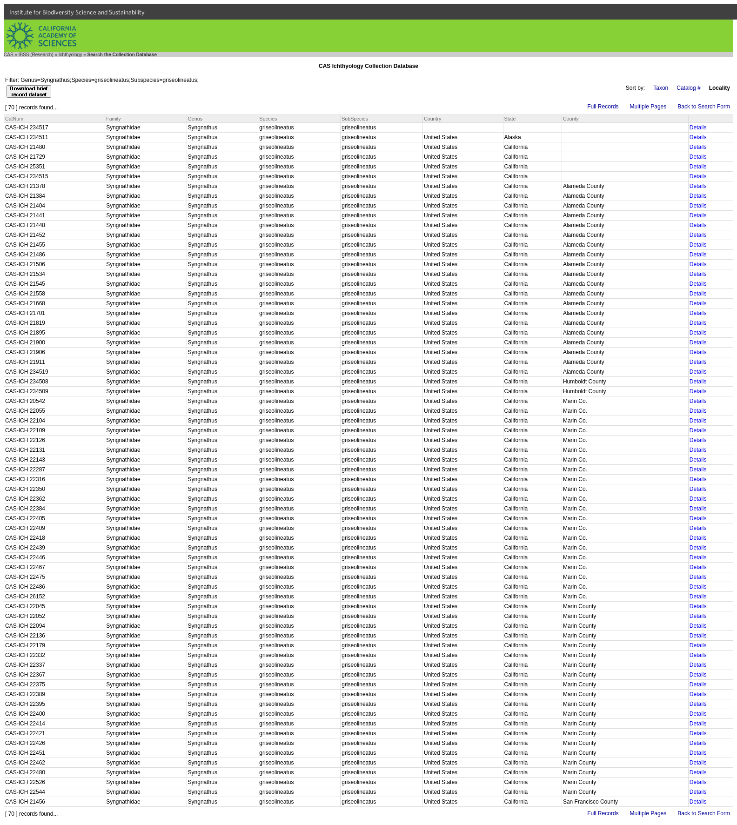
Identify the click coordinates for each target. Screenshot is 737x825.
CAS (8, 54)
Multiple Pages (648, 106)
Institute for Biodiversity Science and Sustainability (77, 12)
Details (698, 127)
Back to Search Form (703, 106)
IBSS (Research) (36, 54)
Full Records (602, 106)
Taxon (660, 88)
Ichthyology (70, 54)
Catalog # (688, 88)
